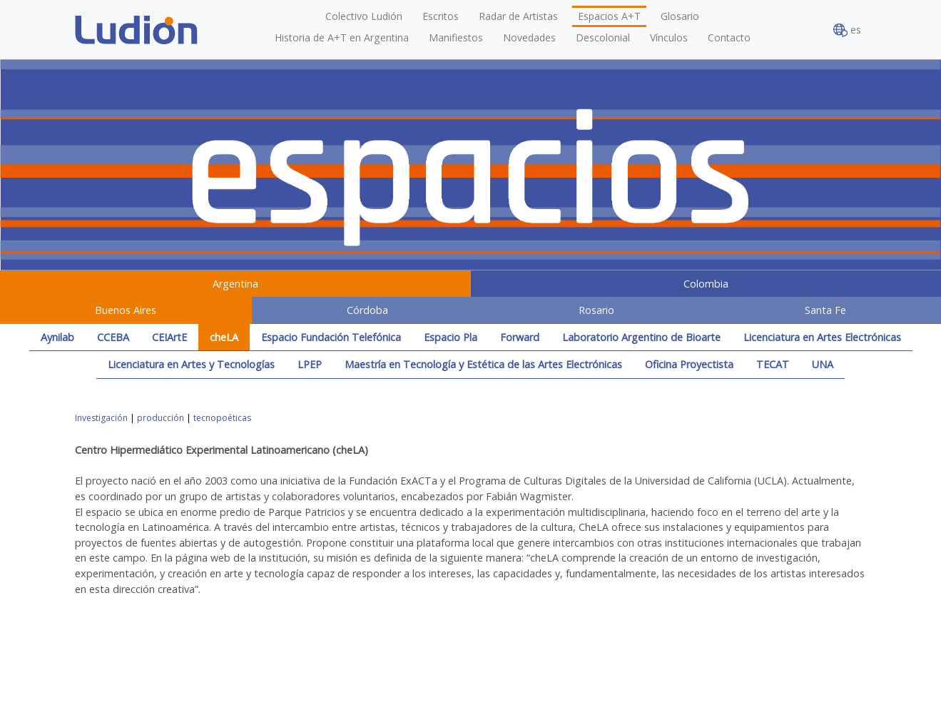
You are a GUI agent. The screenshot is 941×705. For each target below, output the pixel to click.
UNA (822, 364)
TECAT (772, 364)
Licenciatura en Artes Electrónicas (822, 337)
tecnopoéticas (222, 418)
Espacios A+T (609, 16)
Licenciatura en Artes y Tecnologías (191, 364)
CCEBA (113, 337)
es (847, 30)
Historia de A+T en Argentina (342, 37)
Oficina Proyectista (689, 364)
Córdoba (367, 310)
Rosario (596, 310)
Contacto (729, 37)
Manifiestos (456, 37)
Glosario (680, 16)
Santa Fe (825, 310)
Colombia (705, 283)
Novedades (529, 37)
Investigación (101, 418)
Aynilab (57, 337)
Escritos (440, 16)
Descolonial (603, 37)
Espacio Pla (450, 337)
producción (160, 418)
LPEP (309, 364)
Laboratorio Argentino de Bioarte (641, 337)
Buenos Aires (125, 310)
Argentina (235, 283)
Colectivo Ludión (363, 16)
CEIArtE (169, 337)
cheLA (224, 337)
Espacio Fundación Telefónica (331, 337)
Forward (519, 337)
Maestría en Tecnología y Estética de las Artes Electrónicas (483, 364)
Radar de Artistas (518, 16)
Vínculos (669, 37)
